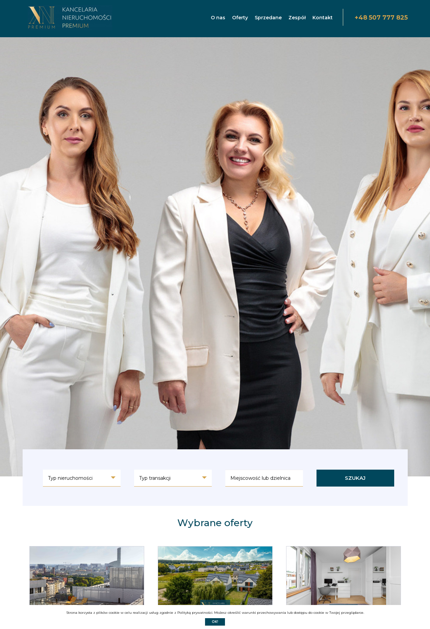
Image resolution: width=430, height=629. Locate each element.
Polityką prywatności (194, 612)
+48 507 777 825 (381, 17)
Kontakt (322, 18)
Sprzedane (268, 18)
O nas (218, 18)
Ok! (215, 622)
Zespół (297, 18)
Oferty (240, 18)
